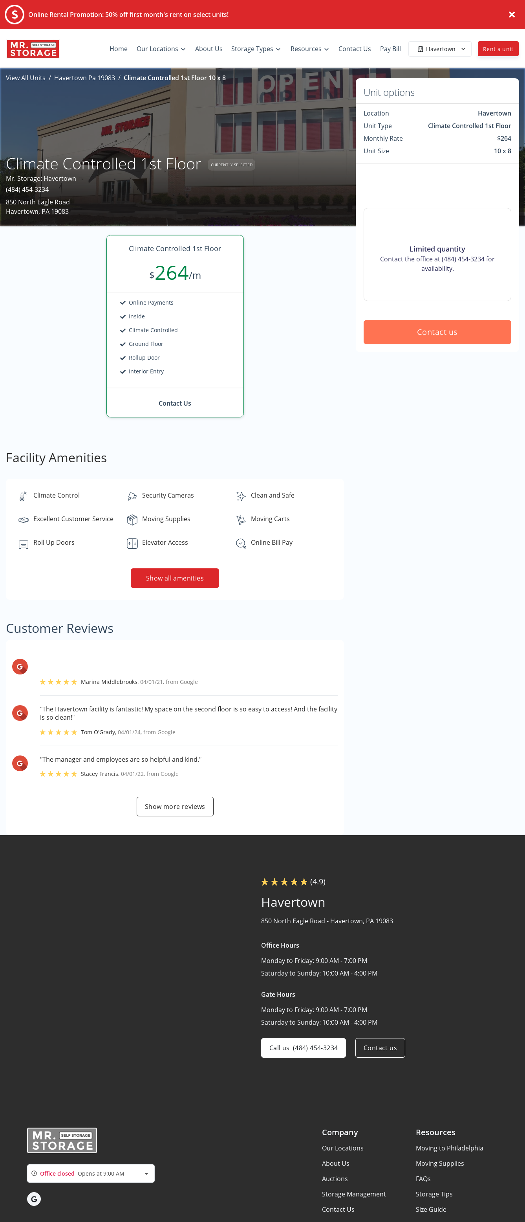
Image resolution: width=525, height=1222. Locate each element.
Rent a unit (498, 49)
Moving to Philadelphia (449, 1148)
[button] (34, 1199)
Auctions (335, 1178)
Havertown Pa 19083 (84, 78)
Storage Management (354, 1194)
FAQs (423, 1178)
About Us (335, 1163)
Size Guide (431, 1209)
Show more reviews (175, 806)
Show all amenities (175, 578)
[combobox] (91, 1173)
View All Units (26, 78)
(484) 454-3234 (27, 189)
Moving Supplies (440, 1163)
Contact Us (338, 1209)
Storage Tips (434, 1194)
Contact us (437, 332)
